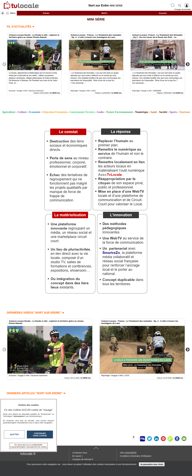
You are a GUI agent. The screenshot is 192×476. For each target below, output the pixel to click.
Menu (13, 13)
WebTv (104, 13)
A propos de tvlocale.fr (82, 459)
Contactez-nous (79, 452)
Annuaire (163, 13)
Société (163, 112)
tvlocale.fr (28, 454)
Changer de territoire (182, 9)
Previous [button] (4, 64)
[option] (34, 63)
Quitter (14, 434)
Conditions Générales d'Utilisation (136, 456)
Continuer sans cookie (40, 434)
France (36, 93)
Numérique (141, 112)
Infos (128, 452)
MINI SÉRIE (96, 19)
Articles (46, 13)
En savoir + (77, 456)
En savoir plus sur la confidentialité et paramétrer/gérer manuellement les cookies (28, 446)
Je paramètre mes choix (151, 464)
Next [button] (187, 64)
